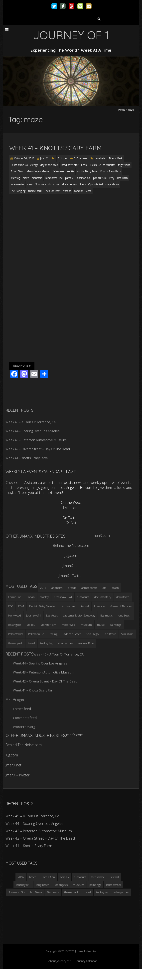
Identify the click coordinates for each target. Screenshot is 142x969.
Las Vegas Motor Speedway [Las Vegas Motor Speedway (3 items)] (79, 615)
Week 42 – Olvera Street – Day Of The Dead (37, 449)
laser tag (15, 178)
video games (121, 892)
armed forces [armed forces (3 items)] (89, 588)
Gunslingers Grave (38, 171)
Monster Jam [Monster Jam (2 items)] (48, 625)
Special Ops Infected (91, 184)
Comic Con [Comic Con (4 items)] (14, 597)
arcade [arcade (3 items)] (72, 588)
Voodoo (67, 191)
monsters (37, 178)
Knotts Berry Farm (87, 171)
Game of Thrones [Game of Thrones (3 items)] (121, 606)
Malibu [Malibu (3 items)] (30, 625)
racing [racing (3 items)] (53, 634)
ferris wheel (98, 877)
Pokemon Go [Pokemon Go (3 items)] (36, 634)
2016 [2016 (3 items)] (43, 588)
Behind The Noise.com (71, 545)
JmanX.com (101, 535)
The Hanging (17, 191)
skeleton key (69, 184)
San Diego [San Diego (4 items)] (93, 634)
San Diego (36, 892)
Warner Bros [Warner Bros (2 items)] (86, 643)
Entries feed (22, 708)
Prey (111, 178)
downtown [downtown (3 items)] (122, 597)
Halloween (58, 171)
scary (29, 184)
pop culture (100, 178)
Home (121, 109)
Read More (22, 365)
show (56, 184)
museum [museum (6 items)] (86, 625)
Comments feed (25, 717)
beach (32, 877)
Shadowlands (43, 184)
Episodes (63, 158)
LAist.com (71, 507)
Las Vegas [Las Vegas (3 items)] (52, 615)
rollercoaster (17, 184)
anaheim (101, 158)
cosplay (64, 877)
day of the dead (49, 165)
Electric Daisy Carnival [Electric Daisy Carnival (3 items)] (42, 606)
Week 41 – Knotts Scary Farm (55, 148)
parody (69, 178)
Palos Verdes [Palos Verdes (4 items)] (15, 634)
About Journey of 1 (59, 961)
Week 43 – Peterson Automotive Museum (36, 440)
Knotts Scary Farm (110, 171)
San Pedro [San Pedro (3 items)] (110, 634)
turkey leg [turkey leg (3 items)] (46, 643)
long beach (42, 885)
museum (78, 885)
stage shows (112, 184)
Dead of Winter (69, 165)
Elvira (84, 165)
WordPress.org (24, 726)
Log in (19, 699)
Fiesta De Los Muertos (102, 165)
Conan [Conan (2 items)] (31, 597)
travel (87, 892)
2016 (21, 877)
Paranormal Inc (53, 178)
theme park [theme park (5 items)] (15, 643)
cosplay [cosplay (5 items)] (44, 597)
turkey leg (102, 892)
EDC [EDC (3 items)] (10, 606)
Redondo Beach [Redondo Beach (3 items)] (72, 634)
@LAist (71, 522)
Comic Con (48, 877)
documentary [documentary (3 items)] (102, 597)
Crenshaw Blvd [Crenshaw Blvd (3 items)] (63, 597)
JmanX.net (71, 565)
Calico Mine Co (19, 165)
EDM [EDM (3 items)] (21, 606)
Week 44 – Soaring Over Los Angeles (32, 431)
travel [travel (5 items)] (31, 643)
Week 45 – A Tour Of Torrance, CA (30, 422)
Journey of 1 (23, 885)
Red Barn (122, 178)
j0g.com (71, 555)
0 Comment (81, 158)
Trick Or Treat (52, 191)
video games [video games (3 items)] (65, 643)
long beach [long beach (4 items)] (124, 615)
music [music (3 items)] (101, 625)
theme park (35, 191)
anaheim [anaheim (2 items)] (57, 588)
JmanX (44, 158)
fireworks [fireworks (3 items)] (99, 606)
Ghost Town (17, 171)
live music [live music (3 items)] (106, 615)
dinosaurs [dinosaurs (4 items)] (83, 597)
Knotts (70, 171)
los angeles (61, 885)
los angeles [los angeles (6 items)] (14, 625)
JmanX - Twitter (71, 575)
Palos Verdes (113, 885)
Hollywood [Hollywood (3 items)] (14, 615)
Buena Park (116, 158)
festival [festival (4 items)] (85, 606)
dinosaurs (80, 877)
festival (115, 877)
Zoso (88, 191)
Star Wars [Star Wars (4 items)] (127, 634)
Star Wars (53, 892)
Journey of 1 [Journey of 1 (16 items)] (33, 615)
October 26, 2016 (24, 158)
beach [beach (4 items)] (115, 588)
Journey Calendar (86, 961)
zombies (78, 191)
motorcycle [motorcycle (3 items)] (68, 625)
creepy (34, 165)
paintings (95, 885)
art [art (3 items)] (104, 588)
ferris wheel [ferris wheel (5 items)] (68, 606)
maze (26, 178)
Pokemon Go (83, 178)
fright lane (124, 165)
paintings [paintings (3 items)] (115, 625)
